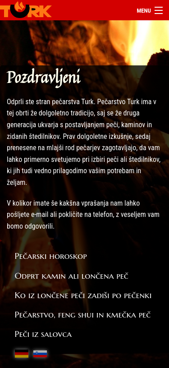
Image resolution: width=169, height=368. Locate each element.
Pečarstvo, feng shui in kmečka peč (83, 314)
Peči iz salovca (43, 333)
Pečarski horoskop (51, 255)
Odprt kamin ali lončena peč (71, 275)
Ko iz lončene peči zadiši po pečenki (83, 295)
